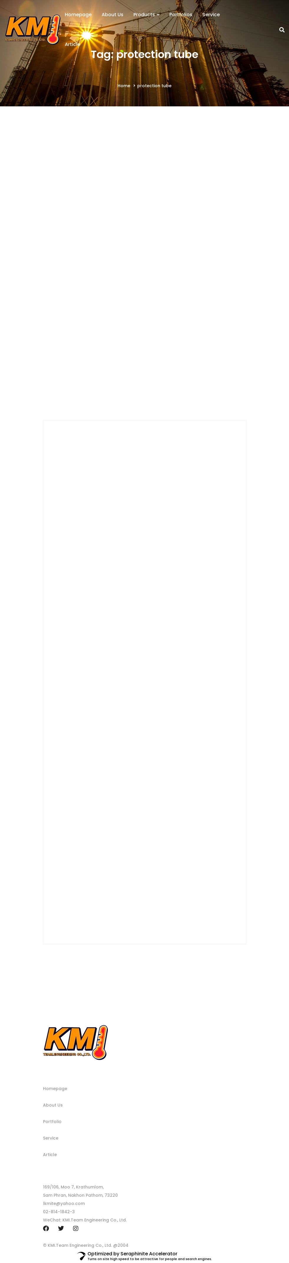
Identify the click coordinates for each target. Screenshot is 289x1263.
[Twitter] (61, 1228)
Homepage (55, 1089)
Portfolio (52, 1122)
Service (50, 1138)
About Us (53, 1105)
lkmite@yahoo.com (64, 1203)
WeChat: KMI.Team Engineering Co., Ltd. (85, 1220)
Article (50, 1155)
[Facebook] (46, 1228)
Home (124, 86)
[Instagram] (75, 1228)
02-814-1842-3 (59, 1212)
